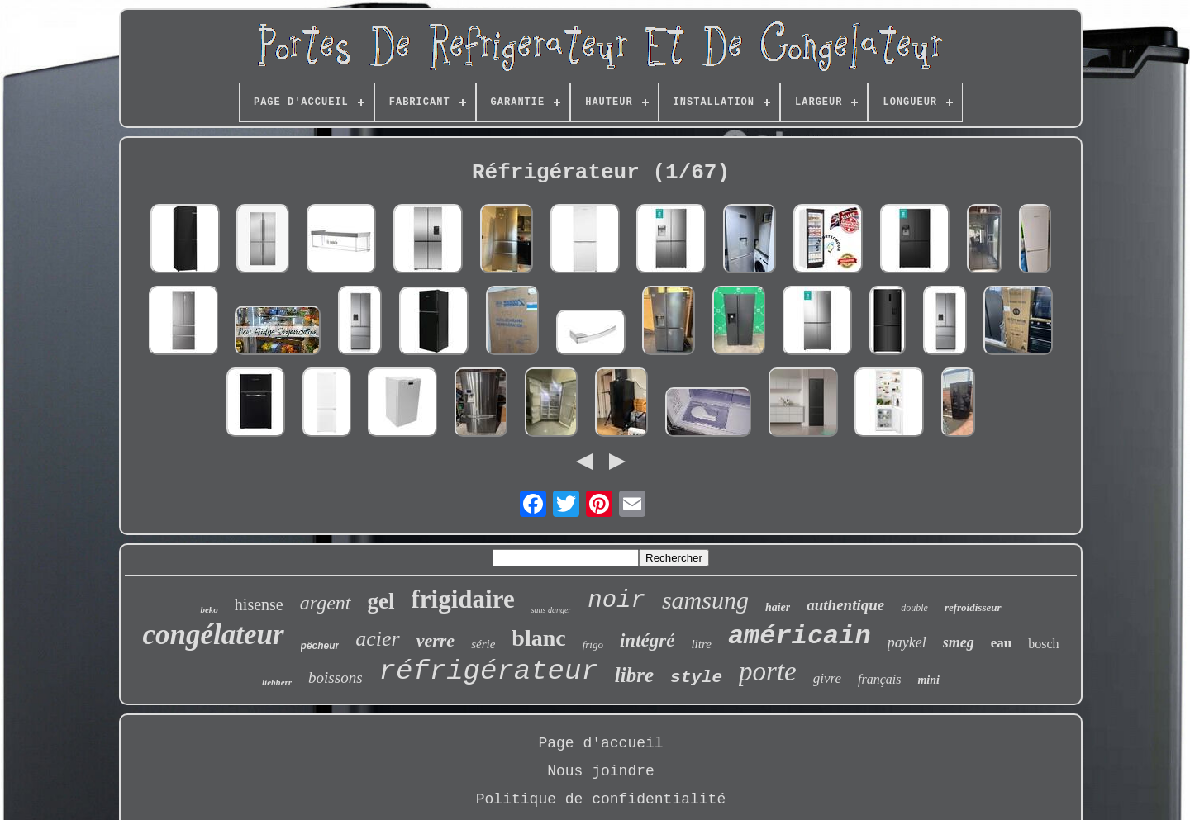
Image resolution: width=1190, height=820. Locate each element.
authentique (845, 605)
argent (325, 603)
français (879, 679)
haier (777, 607)
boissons (335, 677)
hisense (259, 604)
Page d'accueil (600, 743)
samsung (705, 600)
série (483, 644)
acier (377, 639)
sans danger (551, 609)
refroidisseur (973, 607)
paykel (907, 642)
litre (701, 644)
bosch (1043, 644)
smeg (958, 642)
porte (768, 671)
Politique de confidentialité (601, 799)
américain (799, 636)
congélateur (213, 635)
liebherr (277, 682)
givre (827, 678)
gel (381, 601)
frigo (593, 644)
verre (435, 640)
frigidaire (463, 599)
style (696, 677)
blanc (538, 638)
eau (1001, 643)
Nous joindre (600, 771)
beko (208, 609)
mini (928, 680)
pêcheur (320, 646)
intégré (647, 640)
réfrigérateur (488, 671)
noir (616, 600)
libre (634, 675)
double (914, 608)
